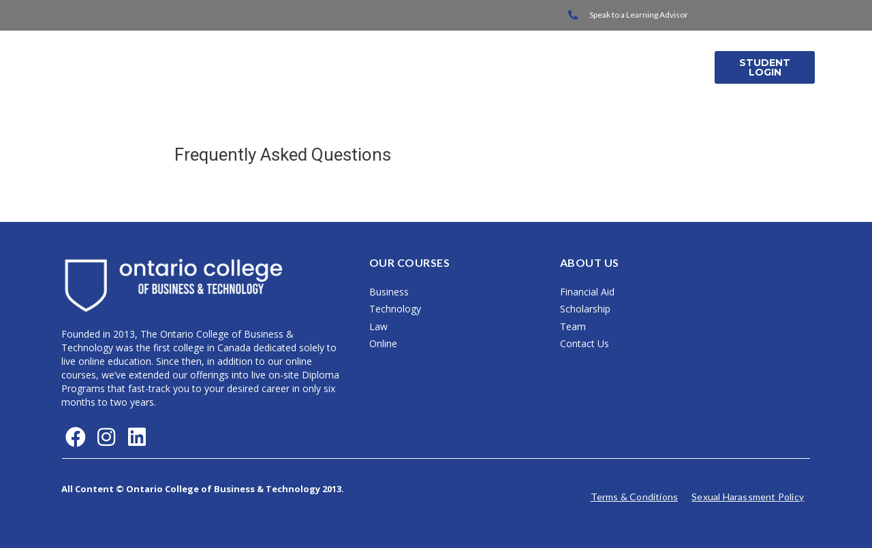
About (570, 67)
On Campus (391, 67)
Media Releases (653, 67)
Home (318, 67)
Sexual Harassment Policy (747, 496)
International (487, 67)
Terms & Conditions (635, 496)
